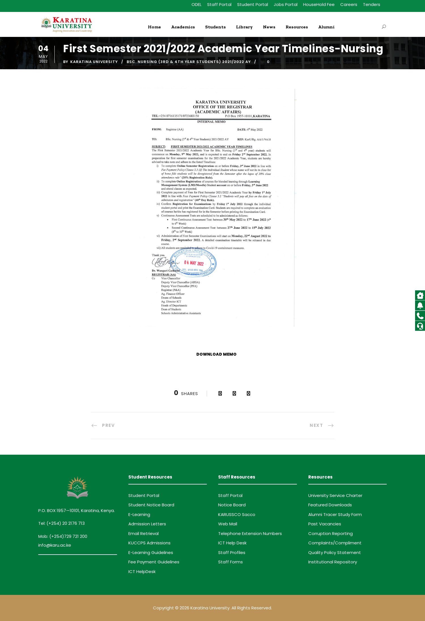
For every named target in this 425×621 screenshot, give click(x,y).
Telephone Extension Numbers (250, 533)
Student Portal (252, 4)
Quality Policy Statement (334, 552)
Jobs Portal (286, 4)
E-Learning (139, 514)
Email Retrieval (143, 533)
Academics (183, 27)
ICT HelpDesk (142, 571)
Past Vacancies (324, 524)
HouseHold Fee (319, 4)
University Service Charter (335, 495)
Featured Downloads (330, 505)
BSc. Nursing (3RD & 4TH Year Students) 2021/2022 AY (189, 61)
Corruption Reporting (330, 533)
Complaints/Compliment (335, 543)
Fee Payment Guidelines (153, 562)
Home (154, 27)
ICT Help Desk (232, 543)
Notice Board (232, 505)
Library (244, 27)
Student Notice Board (151, 505)
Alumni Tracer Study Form (335, 514)
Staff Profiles (231, 552)
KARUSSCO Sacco (236, 514)
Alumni (326, 27)
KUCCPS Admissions (149, 543)
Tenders (371, 4)
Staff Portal (219, 4)
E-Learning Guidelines (150, 552)
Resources (297, 27)
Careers (348, 4)
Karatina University (94, 61)
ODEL (196, 4)
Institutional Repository (332, 562)
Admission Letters (147, 524)
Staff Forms (230, 562)
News (269, 27)
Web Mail (227, 524)
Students (215, 27)
